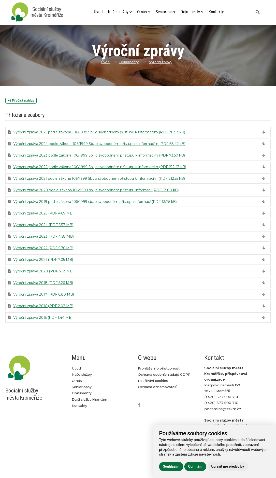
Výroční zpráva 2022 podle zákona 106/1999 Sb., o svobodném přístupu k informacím (99, 167)
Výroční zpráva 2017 (43, 294)
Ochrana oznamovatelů (157, 387)
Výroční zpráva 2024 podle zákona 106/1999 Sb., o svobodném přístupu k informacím (99, 144)
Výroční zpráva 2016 (43, 306)
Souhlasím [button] (171, 466)
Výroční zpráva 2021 (43, 259)
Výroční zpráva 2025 (43, 213)
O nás (143, 11)
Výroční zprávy (160, 62)
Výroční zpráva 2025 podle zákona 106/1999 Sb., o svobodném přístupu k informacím (99, 132)
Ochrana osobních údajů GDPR (164, 374)
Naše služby (120, 11)
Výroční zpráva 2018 (43, 283)
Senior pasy (165, 11)
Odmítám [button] (195, 466)
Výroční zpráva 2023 (43, 236)
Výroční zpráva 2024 (43, 225)
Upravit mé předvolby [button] (227, 466)
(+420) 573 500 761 (221, 397)
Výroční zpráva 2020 (43, 271)
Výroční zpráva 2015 (43, 317)
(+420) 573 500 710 (221, 403)
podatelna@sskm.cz (222, 409)
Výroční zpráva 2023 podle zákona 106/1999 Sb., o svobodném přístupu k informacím (99, 155)
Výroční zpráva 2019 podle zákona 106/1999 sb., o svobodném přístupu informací (95, 201)
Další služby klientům (89, 399)
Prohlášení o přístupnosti (159, 368)
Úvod (98, 11)
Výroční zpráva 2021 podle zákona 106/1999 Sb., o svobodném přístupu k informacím (99, 178)
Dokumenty (192, 11)
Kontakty (216, 11)
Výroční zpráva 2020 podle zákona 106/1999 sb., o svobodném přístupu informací (96, 190)
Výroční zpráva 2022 (43, 248)
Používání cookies (153, 381)
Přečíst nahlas (21, 100)
